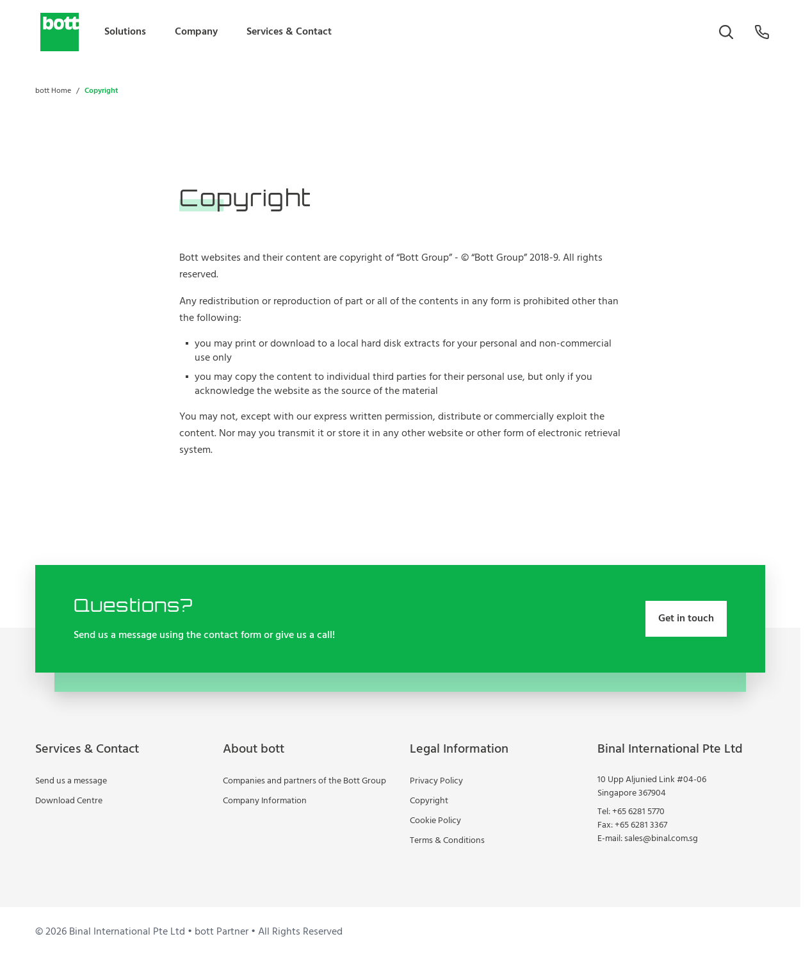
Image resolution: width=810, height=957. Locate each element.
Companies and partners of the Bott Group (304, 781)
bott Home (53, 91)
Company (196, 32)
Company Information (265, 801)
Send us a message (71, 781)
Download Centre (68, 801)
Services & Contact (289, 32)
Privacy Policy (436, 781)
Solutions (125, 32)
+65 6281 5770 (638, 812)
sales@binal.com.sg (661, 839)
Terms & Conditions (447, 840)
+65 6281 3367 (641, 825)
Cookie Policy (435, 821)
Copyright (429, 801)
